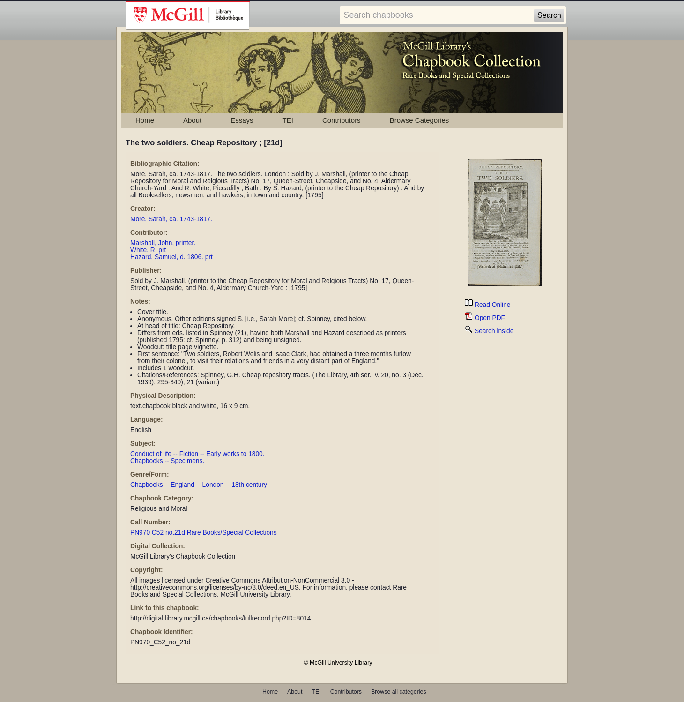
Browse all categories (398, 691)
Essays (241, 120)
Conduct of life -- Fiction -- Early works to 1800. (197, 453)
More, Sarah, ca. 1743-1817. (171, 219)
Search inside (489, 331)
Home (144, 120)
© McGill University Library (338, 662)
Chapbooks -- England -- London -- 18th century (198, 484)
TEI (288, 120)
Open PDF (485, 317)
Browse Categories (419, 120)
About (192, 120)
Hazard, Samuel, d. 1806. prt (171, 257)
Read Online (487, 304)
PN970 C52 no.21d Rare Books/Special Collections (203, 532)
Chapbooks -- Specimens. (167, 460)
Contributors (341, 120)
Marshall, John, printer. (162, 242)
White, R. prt (148, 250)
